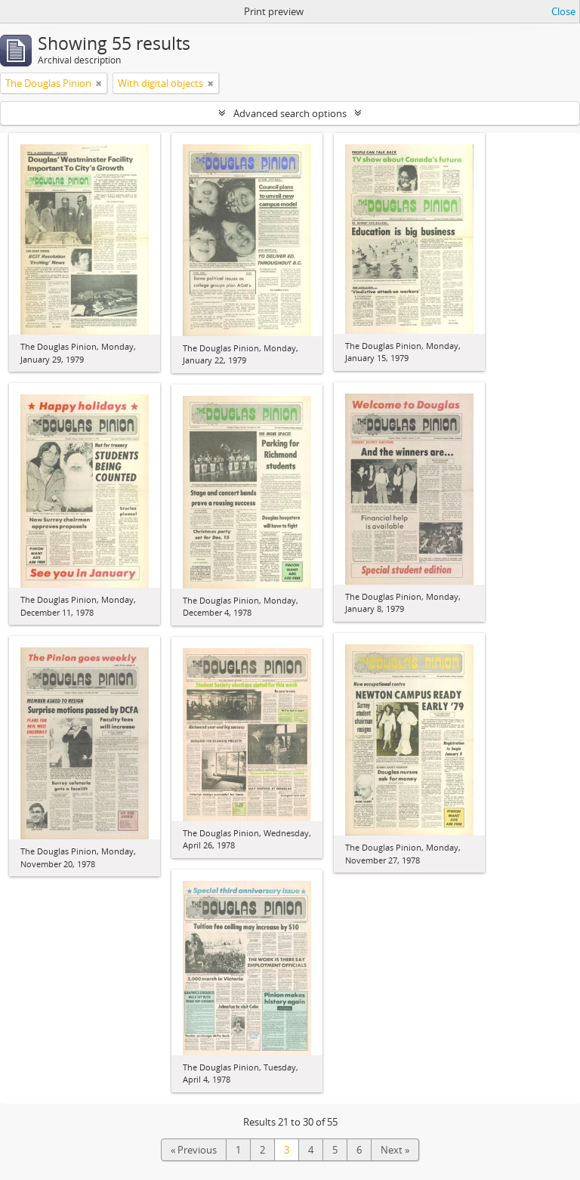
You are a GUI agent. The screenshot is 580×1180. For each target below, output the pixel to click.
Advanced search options (290, 113)
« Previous (194, 1150)
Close (563, 11)
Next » (395, 1150)
